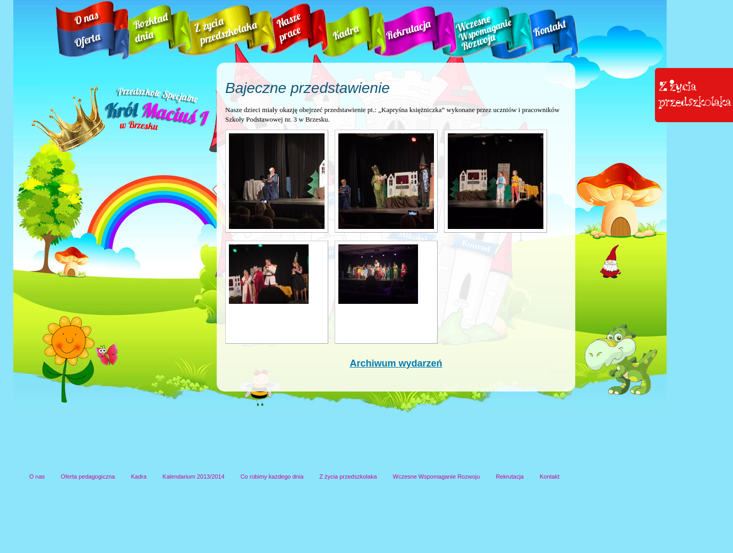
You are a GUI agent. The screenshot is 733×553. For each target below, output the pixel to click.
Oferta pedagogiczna (88, 476)
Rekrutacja (510, 476)
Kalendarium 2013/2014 (194, 476)
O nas (37, 476)
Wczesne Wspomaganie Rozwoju (436, 476)
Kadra (139, 476)
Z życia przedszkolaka (348, 476)
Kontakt (549, 476)
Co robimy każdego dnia (272, 476)
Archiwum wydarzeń (396, 363)
